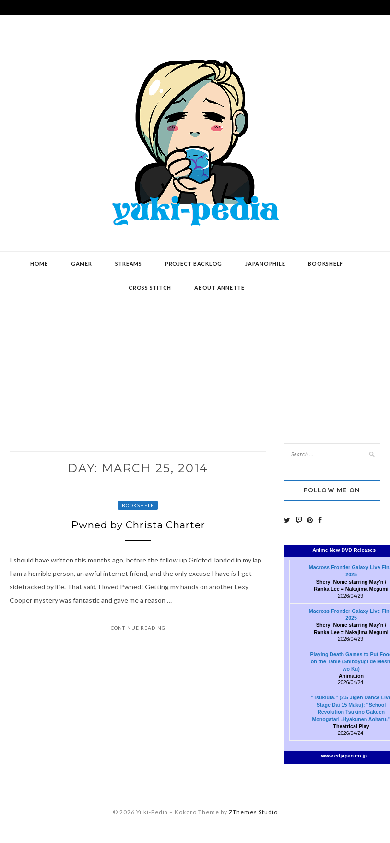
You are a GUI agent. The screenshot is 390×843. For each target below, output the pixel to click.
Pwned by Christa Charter (138, 525)
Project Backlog (193, 263)
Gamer (81, 263)
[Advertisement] (195, 352)
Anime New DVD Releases (344, 550)
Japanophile (265, 263)
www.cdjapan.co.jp (344, 755)
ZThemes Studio (253, 812)
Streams (128, 263)
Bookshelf (325, 263)
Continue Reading (138, 628)
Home (39, 263)
